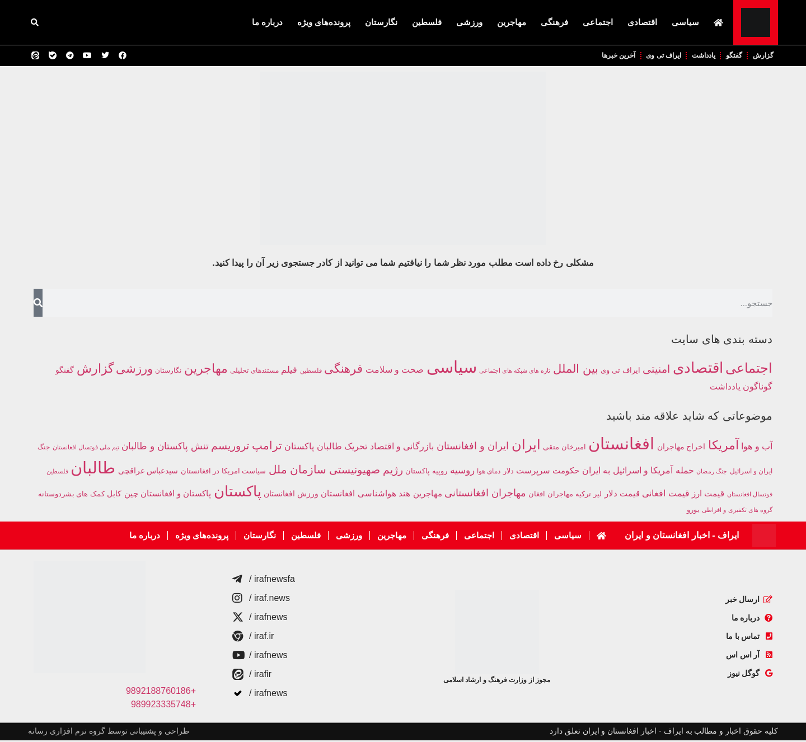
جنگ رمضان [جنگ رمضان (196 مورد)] (711, 472)
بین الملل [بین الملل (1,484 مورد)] (575, 370)
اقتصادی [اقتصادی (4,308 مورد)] (698, 369)
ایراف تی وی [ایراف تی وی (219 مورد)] (620, 372)
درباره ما (267, 22)
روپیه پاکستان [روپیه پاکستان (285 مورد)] (426, 472)
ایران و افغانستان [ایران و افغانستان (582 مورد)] (473, 447)
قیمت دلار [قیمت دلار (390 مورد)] (622, 495)
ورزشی (469, 22)
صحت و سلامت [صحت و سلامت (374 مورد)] (394, 371)
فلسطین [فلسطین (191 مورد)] (57, 472)
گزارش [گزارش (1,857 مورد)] (95, 370)
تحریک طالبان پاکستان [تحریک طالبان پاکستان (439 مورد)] (325, 448)
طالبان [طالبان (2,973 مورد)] (93, 469)
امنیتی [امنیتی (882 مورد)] (656, 371)
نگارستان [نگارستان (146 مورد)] (168, 372)
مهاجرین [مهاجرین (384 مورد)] (427, 495)
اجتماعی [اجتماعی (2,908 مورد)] (748, 369)
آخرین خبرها (599, 56)
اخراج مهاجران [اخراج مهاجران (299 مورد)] (681, 448)
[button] (34, 22)
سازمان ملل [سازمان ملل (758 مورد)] (298, 471)
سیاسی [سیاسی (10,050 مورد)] (452, 368)
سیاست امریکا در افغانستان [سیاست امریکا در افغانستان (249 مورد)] (223, 473)
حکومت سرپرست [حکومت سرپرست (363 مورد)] (547, 472)
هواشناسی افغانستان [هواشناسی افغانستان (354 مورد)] (358, 495)
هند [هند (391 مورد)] (404, 495)
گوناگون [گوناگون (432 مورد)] (757, 388)
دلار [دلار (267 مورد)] (508, 472)
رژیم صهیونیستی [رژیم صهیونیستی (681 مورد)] (366, 471)
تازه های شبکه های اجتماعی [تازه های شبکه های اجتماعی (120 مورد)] (514, 372)
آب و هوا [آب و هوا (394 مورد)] (756, 448)
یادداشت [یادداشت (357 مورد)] (725, 388)
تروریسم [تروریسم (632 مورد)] (230, 447)
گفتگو (729, 56)
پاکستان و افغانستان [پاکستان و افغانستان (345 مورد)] (175, 495)
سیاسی (685, 22)
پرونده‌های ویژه (323, 22)
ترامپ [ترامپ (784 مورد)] (267, 447)
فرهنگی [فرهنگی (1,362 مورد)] (343, 370)
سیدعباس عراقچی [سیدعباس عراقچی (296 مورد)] (148, 472)
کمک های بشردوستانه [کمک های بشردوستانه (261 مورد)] (71, 495)
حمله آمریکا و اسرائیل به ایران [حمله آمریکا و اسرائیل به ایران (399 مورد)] (638, 472)
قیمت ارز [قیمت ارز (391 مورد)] (708, 495)
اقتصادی (642, 22)
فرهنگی (554, 22)
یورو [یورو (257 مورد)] (693, 511)
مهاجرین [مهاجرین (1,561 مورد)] (206, 370)
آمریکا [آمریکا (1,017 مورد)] (723, 447)
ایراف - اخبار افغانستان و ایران (682, 537)
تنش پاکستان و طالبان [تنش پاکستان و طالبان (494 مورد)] (164, 448)
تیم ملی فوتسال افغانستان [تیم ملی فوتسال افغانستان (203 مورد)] (86, 448)
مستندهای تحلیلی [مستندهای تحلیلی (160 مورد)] (254, 372)
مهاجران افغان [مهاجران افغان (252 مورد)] (550, 496)
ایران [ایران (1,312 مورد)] (526, 446)
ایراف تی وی (649, 56)
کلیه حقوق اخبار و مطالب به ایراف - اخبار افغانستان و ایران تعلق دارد (664, 732)
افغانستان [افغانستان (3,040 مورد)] (621, 445)
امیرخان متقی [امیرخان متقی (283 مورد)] (564, 448)
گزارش (761, 56)
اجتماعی (598, 22)
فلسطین (427, 22)
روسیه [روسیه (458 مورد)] (462, 472)
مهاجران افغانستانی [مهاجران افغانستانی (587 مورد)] (485, 494)
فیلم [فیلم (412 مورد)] (289, 371)
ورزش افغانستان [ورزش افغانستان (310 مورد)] (291, 495)
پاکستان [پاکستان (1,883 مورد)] (237, 493)
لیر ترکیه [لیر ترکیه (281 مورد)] (588, 495)
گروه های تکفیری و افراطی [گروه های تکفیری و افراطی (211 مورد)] (737, 511)
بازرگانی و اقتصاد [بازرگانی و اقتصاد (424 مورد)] (402, 448)
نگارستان (381, 22)
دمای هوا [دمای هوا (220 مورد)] (488, 472)
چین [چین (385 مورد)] (131, 495)
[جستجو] (38, 304)
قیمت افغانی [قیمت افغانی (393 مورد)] (665, 495)
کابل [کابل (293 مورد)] (114, 495)
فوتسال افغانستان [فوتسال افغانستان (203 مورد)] (749, 495)
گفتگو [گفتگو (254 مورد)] (64, 371)
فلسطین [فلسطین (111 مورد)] (311, 372)
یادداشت (695, 56)
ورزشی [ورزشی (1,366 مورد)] (134, 370)
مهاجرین (511, 22)
